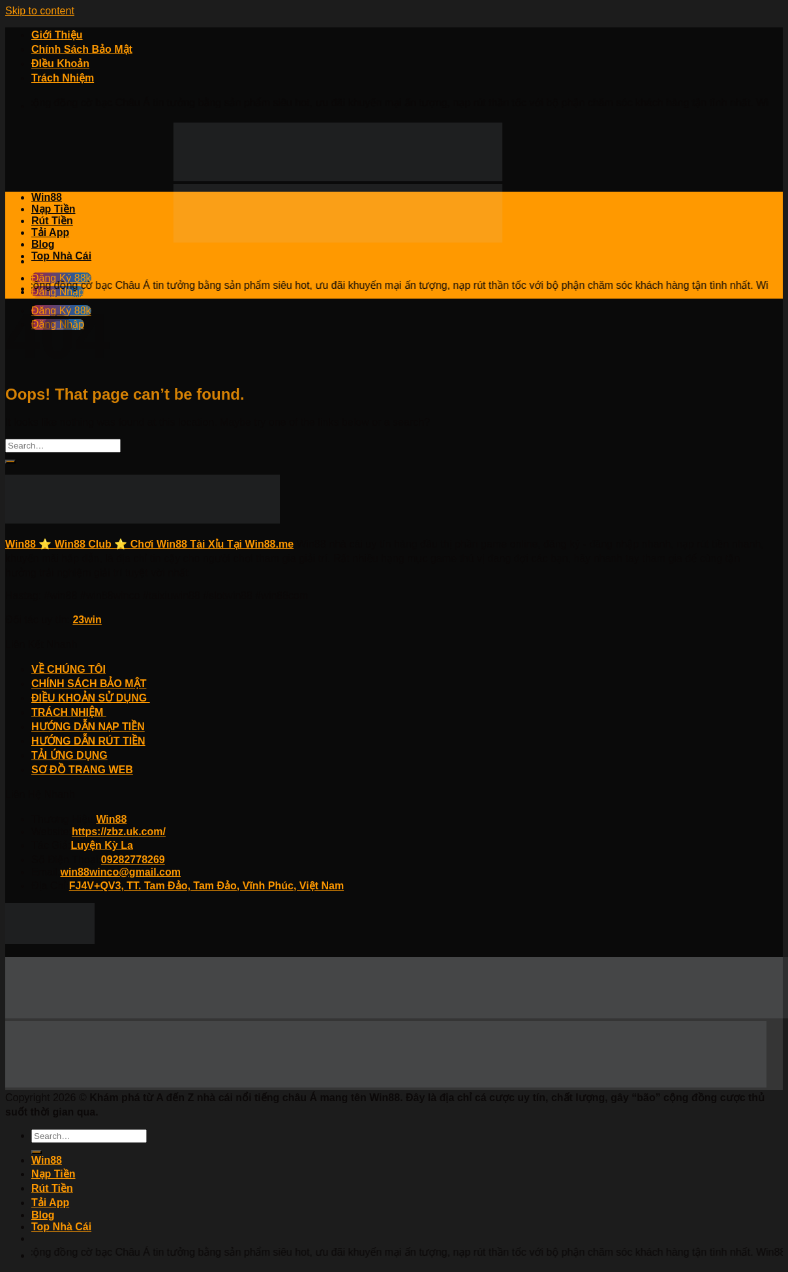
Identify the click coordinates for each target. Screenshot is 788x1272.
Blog (43, 244)
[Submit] (10, 462)
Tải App (50, 232)
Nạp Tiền (53, 208)
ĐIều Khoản (60, 63)
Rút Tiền (52, 220)
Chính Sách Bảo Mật (81, 49)
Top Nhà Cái (61, 255)
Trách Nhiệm (62, 77)
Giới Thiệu (57, 34)
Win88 (46, 197)
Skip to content (39, 10)
